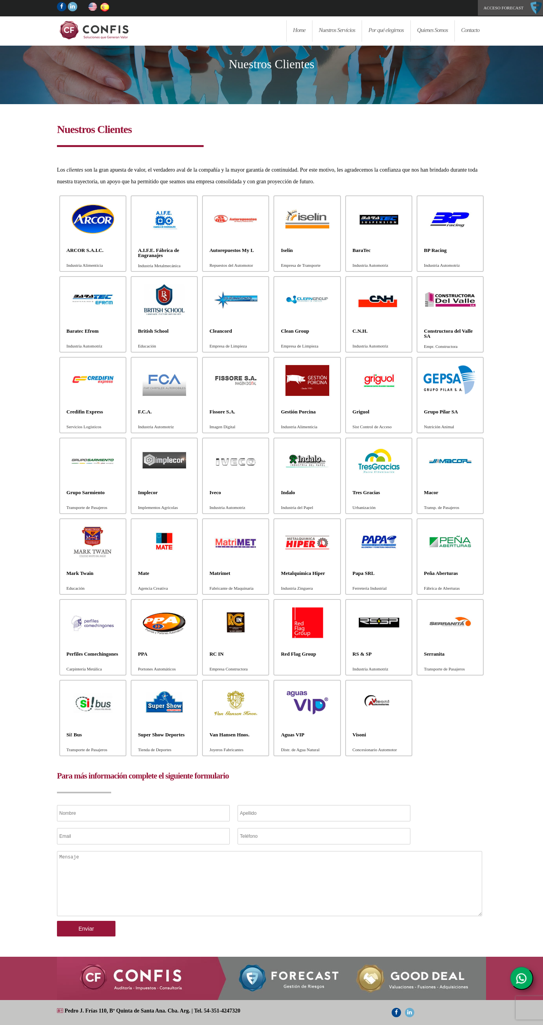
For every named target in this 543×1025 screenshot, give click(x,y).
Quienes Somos (432, 30)
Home (115, 30)
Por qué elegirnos (385, 30)
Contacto (470, 30)
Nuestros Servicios (337, 30)
